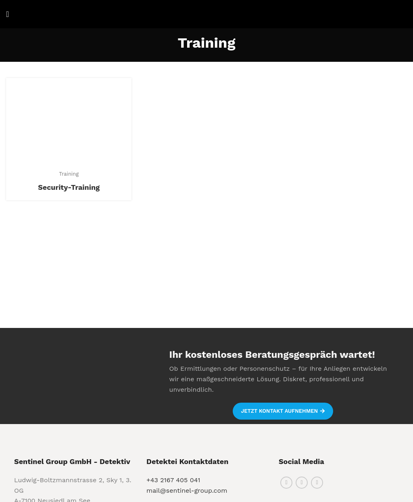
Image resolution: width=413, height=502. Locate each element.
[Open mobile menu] (7, 14)
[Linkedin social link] (317, 483)
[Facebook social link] (286, 483)
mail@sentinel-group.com (186, 490)
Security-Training (69, 187)
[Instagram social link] (302, 483)
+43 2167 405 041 (173, 480)
